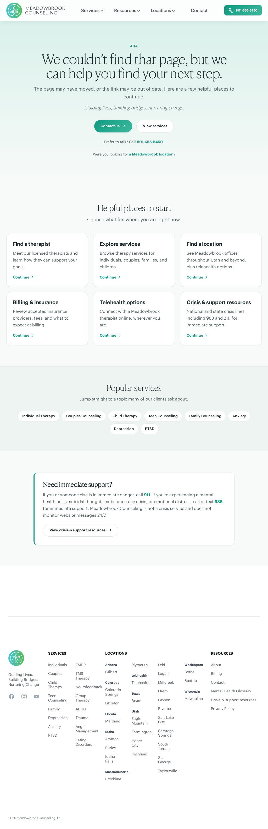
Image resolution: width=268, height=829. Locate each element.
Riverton (165, 708)
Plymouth (140, 665)
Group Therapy (83, 698)
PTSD (149, 428)
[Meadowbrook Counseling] (35, 10)
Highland (139, 754)
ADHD (81, 709)
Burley (110, 748)
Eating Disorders (84, 742)
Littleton (112, 703)
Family (54, 709)
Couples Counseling (84, 416)
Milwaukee (194, 699)
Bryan (136, 701)
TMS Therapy (83, 676)
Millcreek (166, 682)
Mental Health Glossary (231, 691)
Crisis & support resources (233, 700)
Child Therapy (125, 416)
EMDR (81, 665)
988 (218, 501)
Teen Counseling (163, 416)
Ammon (112, 739)
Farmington (142, 732)
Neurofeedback (86, 687)
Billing (216, 673)
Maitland (112, 721)
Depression (124, 428)
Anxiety (239, 416)
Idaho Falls (110, 759)
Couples (55, 673)
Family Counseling (205, 416)
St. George (164, 760)
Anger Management (86, 729)
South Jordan (164, 746)
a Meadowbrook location (151, 154)
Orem (163, 691)
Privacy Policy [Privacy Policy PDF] (222, 708)
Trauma (82, 718)
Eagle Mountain (140, 721)
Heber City (137, 743)
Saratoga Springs (166, 733)
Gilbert (111, 672)
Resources (127, 10)
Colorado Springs (113, 692)
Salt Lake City (166, 720)
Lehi (161, 665)
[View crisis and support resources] (80, 530)
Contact (199, 10)
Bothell (191, 672)
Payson (164, 700)
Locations (163, 10)
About (216, 665)
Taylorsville (167, 771)
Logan (163, 673)
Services (92, 10)
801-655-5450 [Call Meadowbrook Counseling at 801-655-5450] (150, 142)
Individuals (57, 665)
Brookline (113, 779)
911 (147, 494)
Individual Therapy (38, 416)
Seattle (191, 680)
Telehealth (140, 683)
